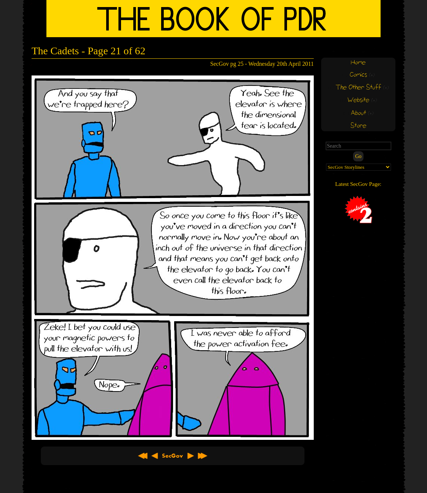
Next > (190, 456)
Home (358, 62)
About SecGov (173, 456)
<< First (143, 456)
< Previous (155, 456)
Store (358, 126)
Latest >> (202, 456)
